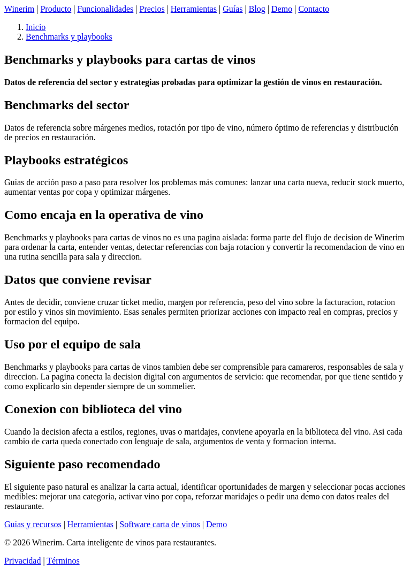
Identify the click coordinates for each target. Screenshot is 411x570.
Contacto (313, 8)
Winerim (19, 8)
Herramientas (194, 8)
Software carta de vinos (159, 524)
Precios (152, 8)
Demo (281, 8)
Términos (63, 560)
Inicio (35, 27)
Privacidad (22, 560)
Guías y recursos (33, 524)
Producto (55, 8)
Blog (257, 8)
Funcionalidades (105, 8)
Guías (232, 8)
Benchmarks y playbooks (69, 36)
